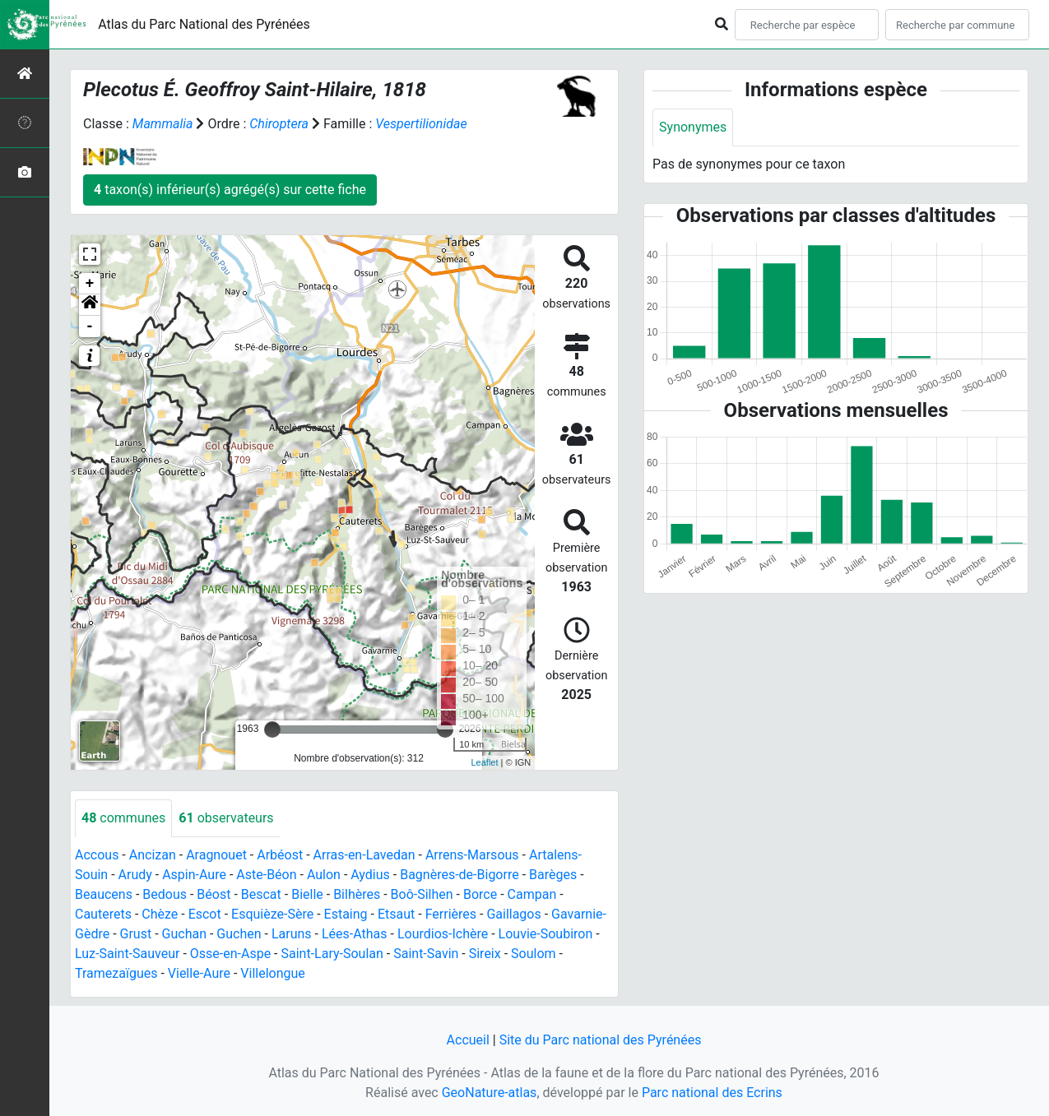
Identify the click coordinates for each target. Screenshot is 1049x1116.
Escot (204, 914)
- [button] (90, 326)
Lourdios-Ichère (442, 934)
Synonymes (692, 127)
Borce (480, 894)
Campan (532, 894)
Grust (136, 934)
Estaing (346, 914)
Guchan (184, 934)
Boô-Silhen (422, 894)
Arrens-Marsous (472, 855)
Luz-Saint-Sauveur (127, 953)
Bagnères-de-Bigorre (459, 874)
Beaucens (103, 894)
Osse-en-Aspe (230, 953)
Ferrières (450, 914)
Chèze (160, 914)
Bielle (307, 894)
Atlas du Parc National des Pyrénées (204, 24)
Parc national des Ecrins (712, 1092)
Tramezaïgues (116, 973)
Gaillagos (513, 914)
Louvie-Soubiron (546, 934)
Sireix (485, 953)
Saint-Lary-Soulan (332, 953)
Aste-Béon (266, 874)
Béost (213, 894)
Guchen (238, 934)
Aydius (370, 874)
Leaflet (485, 762)
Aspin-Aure (194, 874)
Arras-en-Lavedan (364, 855)
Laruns (292, 934)
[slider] (272, 729)
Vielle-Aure (199, 973)
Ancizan (152, 855)
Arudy (135, 874)
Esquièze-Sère (272, 914)
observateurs (226, 818)
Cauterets (103, 914)
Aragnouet (216, 855)
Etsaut (396, 914)
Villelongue (272, 973)
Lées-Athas (355, 934)
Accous (96, 855)
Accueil (468, 1040)
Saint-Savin (425, 953)
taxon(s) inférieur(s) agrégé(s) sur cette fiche (230, 189)
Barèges (553, 874)
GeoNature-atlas (489, 1092)
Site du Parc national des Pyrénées (600, 1040)
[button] (89, 305)
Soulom (533, 953)
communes (123, 818)
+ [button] (90, 284)
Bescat (261, 894)
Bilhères (356, 894)
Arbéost (280, 855)
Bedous (164, 894)
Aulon (324, 874)
